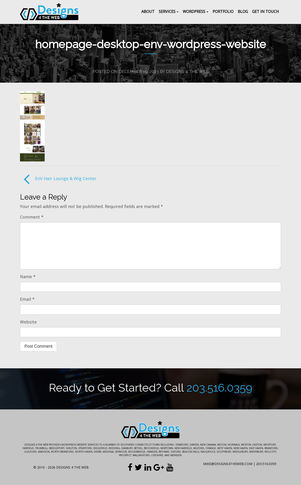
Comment (32, 217)
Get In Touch (265, 11)
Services (167, 11)
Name (28, 276)
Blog (243, 11)
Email (27, 299)
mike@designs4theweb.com (227, 464)
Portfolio (223, 11)
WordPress (194, 11)
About (147, 11)
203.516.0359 (219, 387)
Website (28, 322)
